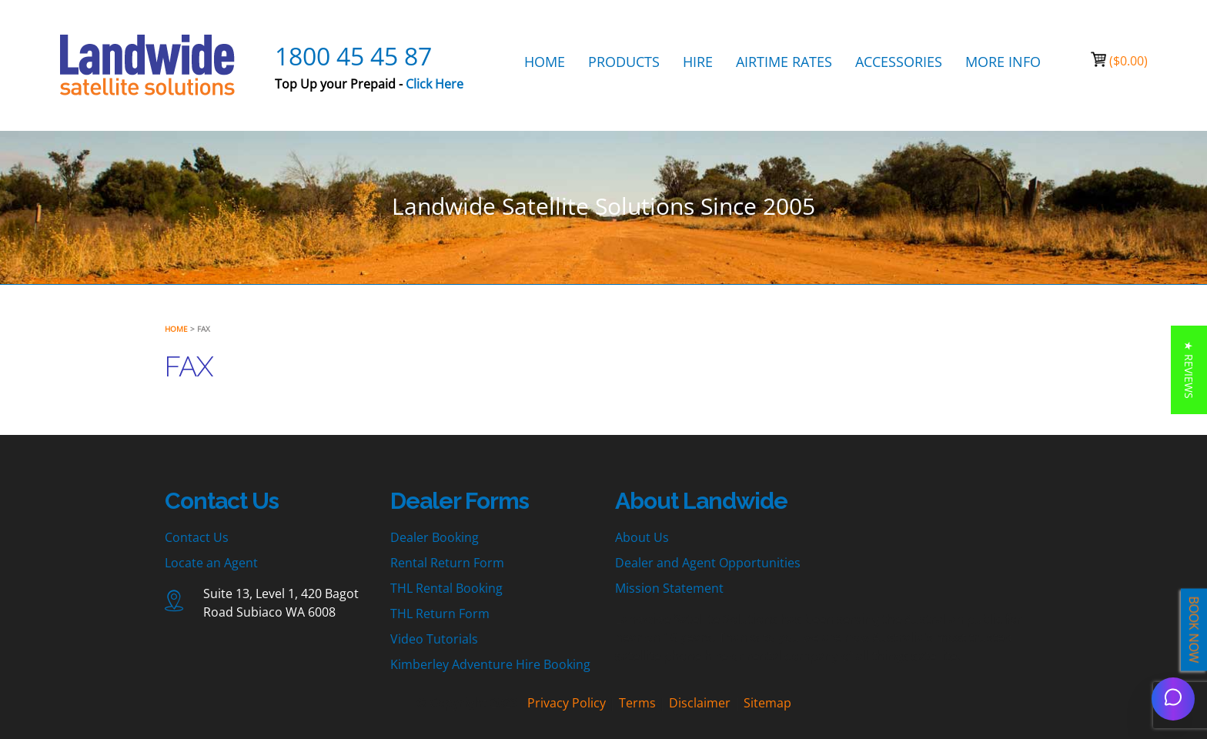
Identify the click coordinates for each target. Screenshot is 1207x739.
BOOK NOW (1193, 630)
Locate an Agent (211, 562)
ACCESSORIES (898, 61)
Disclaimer (700, 702)
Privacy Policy (566, 702)
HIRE (698, 61)
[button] (1189, 370)
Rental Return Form (447, 562)
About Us (642, 537)
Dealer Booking (434, 537)
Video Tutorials (434, 638)
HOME (544, 61)
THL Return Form (440, 613)
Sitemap (767, 702)
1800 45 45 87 (353, 55)
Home (176, 328)
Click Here (434, 83)
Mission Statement (669, 588)
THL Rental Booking (446, 588)
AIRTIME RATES (784, 61)
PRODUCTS (624, 61)
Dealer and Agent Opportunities (708, 562)
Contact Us (197, 537)
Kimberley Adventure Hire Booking (490, 664)
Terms (637, 702)
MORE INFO (1003, 61)
